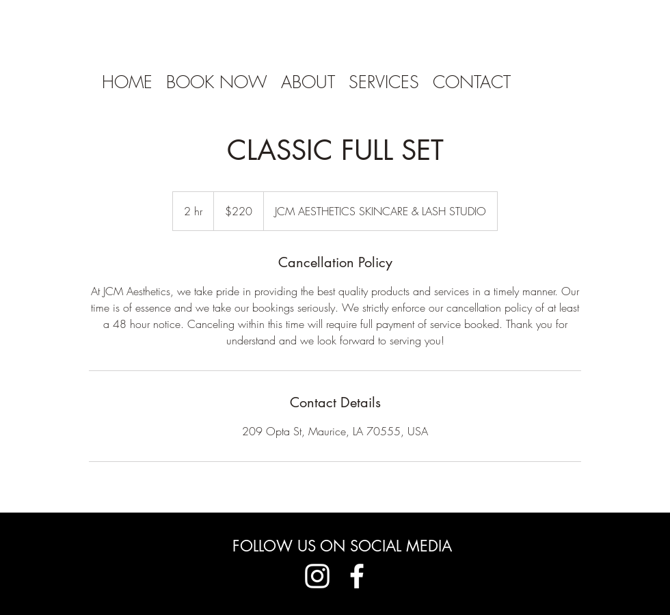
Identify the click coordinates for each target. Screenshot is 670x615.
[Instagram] (317, 576)
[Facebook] (356, 576)
